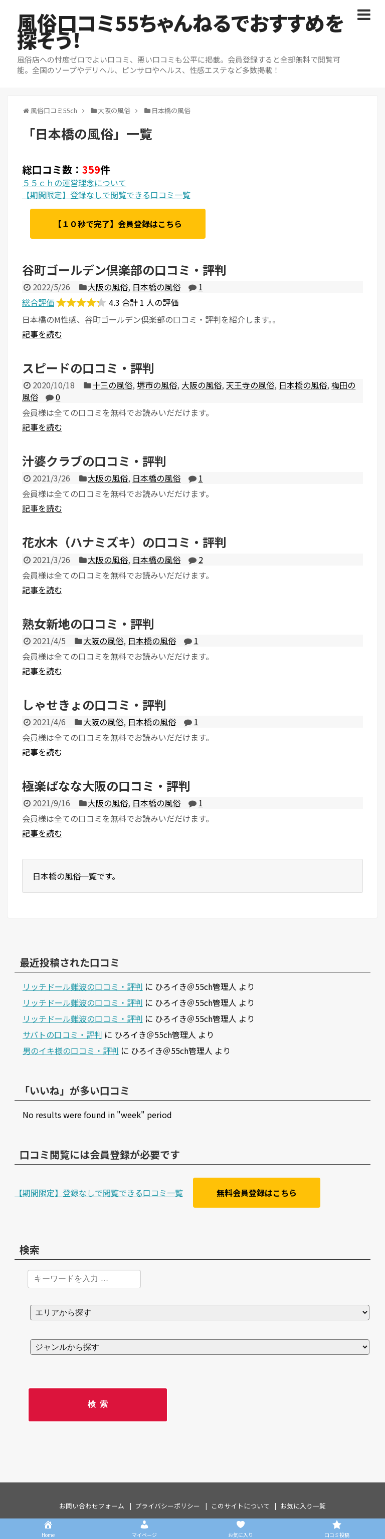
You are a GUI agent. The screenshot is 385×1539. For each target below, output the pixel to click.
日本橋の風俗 (156, 287)
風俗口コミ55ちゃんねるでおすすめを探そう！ (180, 31)
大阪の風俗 (108, 287)
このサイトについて (240, 1505)
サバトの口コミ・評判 (62, 1035)
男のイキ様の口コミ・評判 (71, 1051)
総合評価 (38, 302)
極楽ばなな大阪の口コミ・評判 (106, 785)
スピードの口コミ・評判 (88, 367)
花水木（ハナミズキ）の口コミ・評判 (124, 542)
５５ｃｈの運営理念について (74, 183)
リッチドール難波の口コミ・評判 (83, 986)
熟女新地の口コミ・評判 (88, 623)
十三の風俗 (112, 385)
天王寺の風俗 (250, 385)
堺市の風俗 (157, 385)
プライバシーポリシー (167, 1505)
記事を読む (42, 334)
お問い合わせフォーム (91, 1505)
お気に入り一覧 (303, 1505)
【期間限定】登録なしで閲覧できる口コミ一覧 (106, 195)
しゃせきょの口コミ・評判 (94, 704)
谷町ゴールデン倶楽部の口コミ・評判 (124, 269)
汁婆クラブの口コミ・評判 (94, 460)
